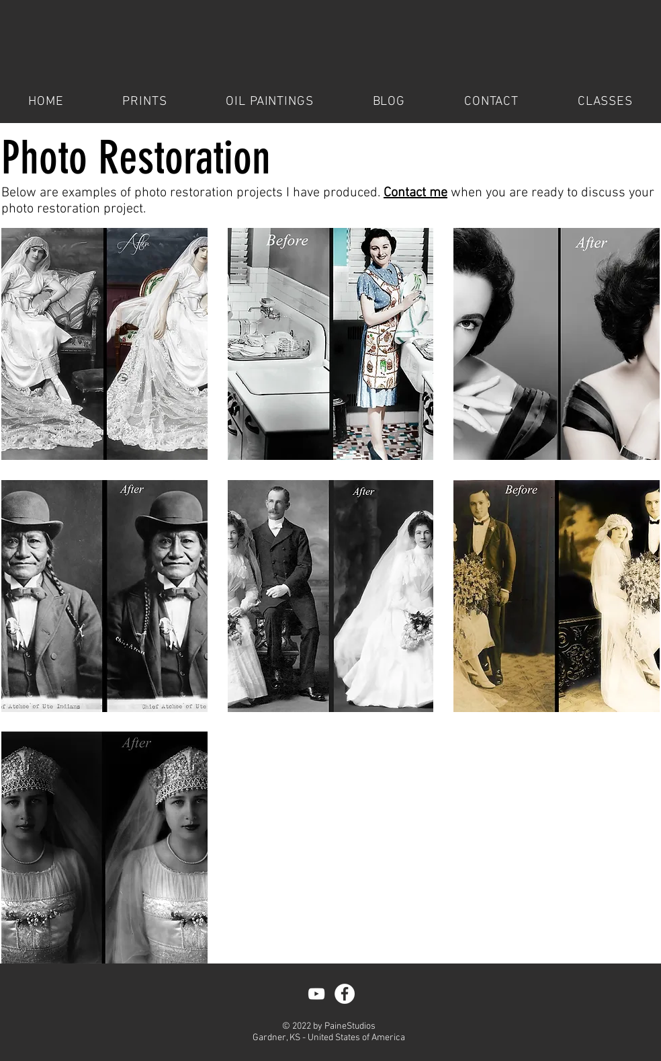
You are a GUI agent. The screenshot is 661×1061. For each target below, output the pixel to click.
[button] (104, 344)
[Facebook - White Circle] (345, 994)
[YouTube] (316, 994)
